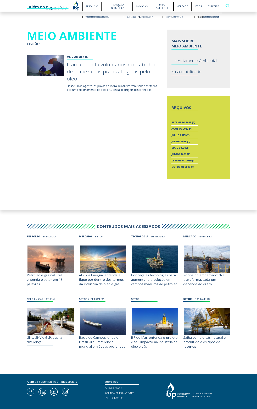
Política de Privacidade (119, 393)
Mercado (182, 6)
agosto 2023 (179, 128)
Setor (198, 6)
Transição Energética (117, 6)
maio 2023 (178, 147)
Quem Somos (113, 388)
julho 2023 (178, 135)
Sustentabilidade (186, 71)
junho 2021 (178, 154)
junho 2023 (178, 141)
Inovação (142, 6)
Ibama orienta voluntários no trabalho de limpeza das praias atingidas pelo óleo (111, 71)
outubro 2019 (180, 166)
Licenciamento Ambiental (194, 60)
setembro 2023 (181, 122)
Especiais (213, 6)
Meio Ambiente (162, 6)
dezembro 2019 (181, 160)
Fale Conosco (114, 398)
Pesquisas (92, 6)
